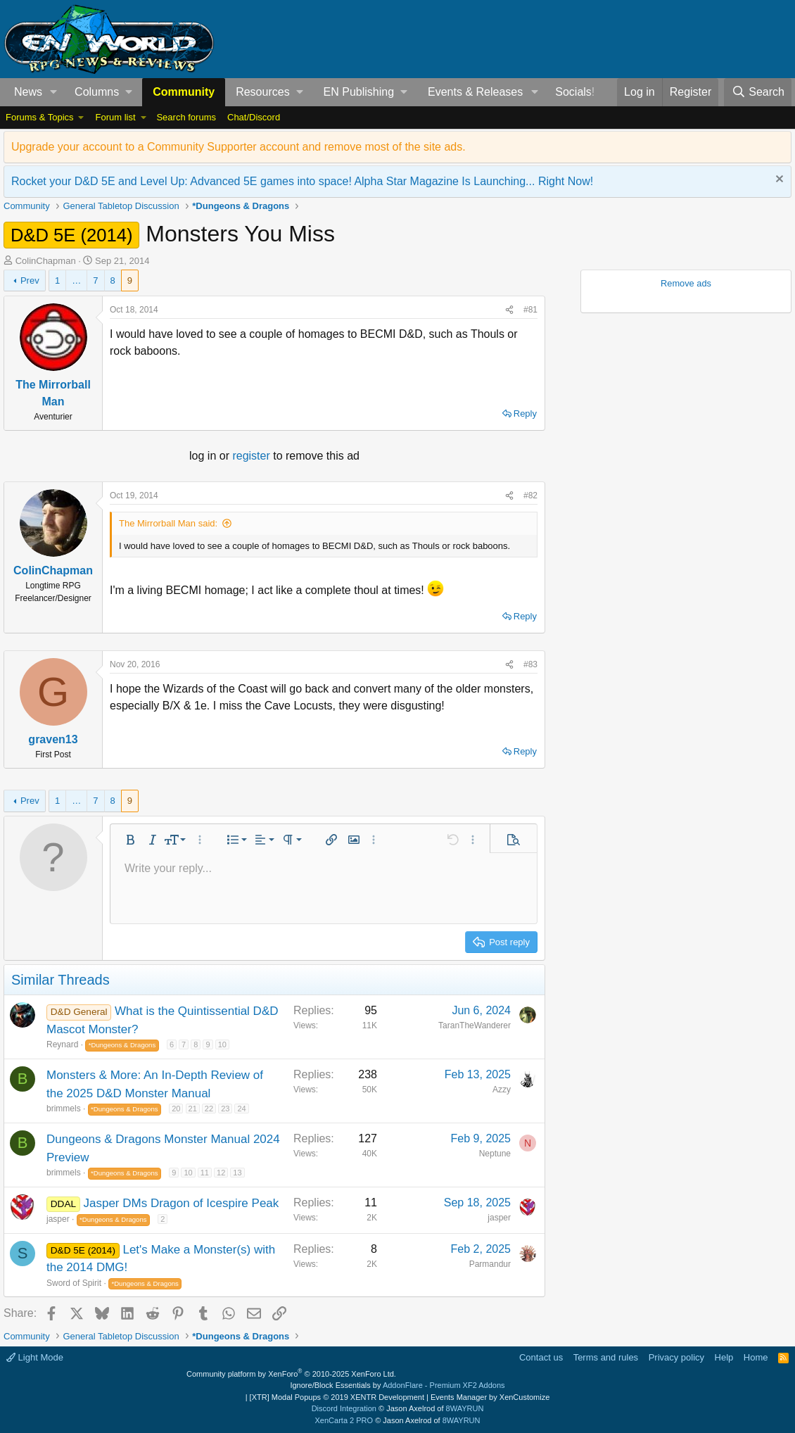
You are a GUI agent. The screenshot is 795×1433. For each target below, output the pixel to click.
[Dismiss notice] (778, 180)
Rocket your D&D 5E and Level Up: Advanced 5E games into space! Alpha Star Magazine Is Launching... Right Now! (302, 181)
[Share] (509, 309)
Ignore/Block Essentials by (397, 1385)
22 (209, 1108)
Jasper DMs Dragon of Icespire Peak (181, 1203)
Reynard (62, 1044)
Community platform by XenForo (291, 1374)
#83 (530, 664)
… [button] (76, 280)
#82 (530, 495)
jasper (58, 1219)
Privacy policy (676, 1357)
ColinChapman (45, 260)
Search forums (186, 117)
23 (225, 1108)
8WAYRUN (465, 1408)
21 (193, 1108)
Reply (525, 413)
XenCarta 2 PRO (344, 1420)
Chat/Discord (253, 117)
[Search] (757, 92)
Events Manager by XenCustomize (490, 1397)
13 (237, 1172)
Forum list (115, 117)
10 (222, 1044)
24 (241, 1108)
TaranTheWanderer (474, 1025)
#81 (530, 310)
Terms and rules (605, 1357)
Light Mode (34, 1357)
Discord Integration (344, 1408)
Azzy (501, 1089)
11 (205, 1172)
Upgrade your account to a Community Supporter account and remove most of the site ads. (238, 147)
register (252, 456)
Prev (29, 280)
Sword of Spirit (73, 1283)
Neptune (495, 1154)
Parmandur (490, 1264)
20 (176, 1108)
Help (724, 1357)
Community (184, 92)
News (28, 92)
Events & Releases (475, 92)
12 (221, 1172)
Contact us (541, 1357)
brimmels (63, 1108)
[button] (54, 92)
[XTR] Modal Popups (337, 1397)
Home (756, 1357)
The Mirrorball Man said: (168, 523)
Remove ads (686, 283)
